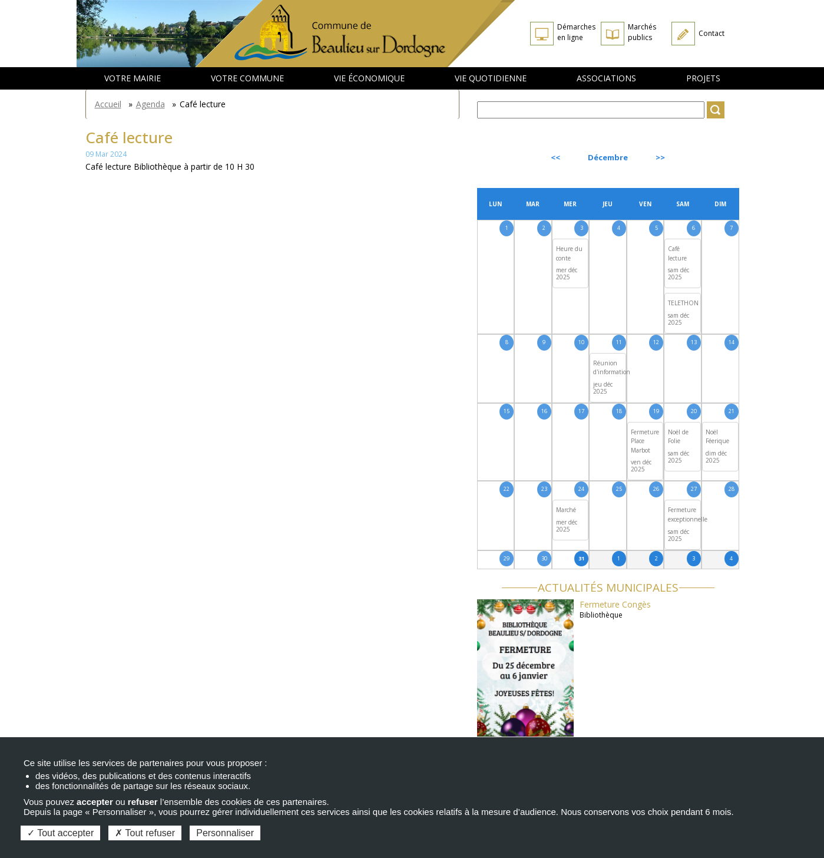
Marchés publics (642, 32)
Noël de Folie (678, 437)
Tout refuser (145, 833)
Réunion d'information (611, 368)
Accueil (108, 104)
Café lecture (677, 253)
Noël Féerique (717, 437)
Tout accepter (60, 833)
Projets (703, 78)
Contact (711, 33)
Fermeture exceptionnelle (687, 514)
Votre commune (247, 78)
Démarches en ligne (576, 32)
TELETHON (683, 303)
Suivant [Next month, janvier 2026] (711, 157)
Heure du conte (569, 253)
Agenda (150, 104)
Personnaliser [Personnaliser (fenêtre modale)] (225, 833)
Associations (606, 78)
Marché (566, 510)
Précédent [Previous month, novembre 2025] (509, 157)
